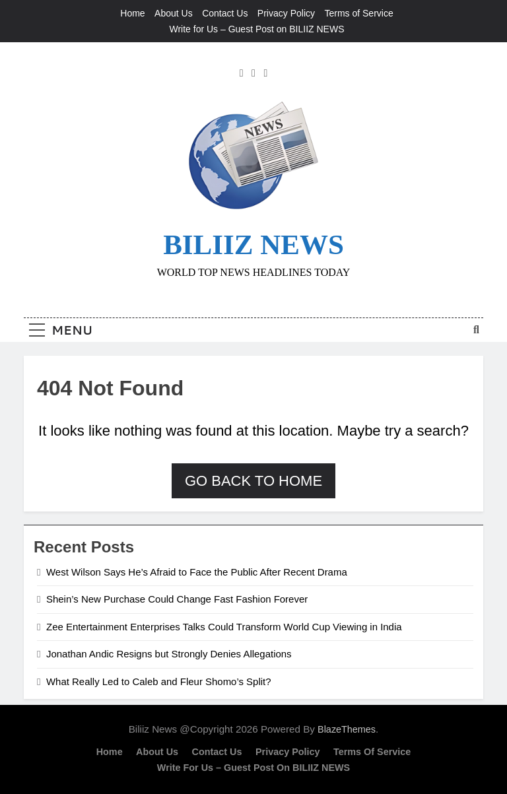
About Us (173, 13)
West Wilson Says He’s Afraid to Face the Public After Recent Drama (196, 572)
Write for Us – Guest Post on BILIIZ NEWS (256, 29)
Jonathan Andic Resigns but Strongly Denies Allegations (169, 653)
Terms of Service (358, 13)
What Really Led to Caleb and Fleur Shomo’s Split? (158, 681)
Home (132, 13)
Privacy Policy (286, 13)
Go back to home (253, 481)
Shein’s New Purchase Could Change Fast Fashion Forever (177, 599)
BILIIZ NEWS (253, 244)
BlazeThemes (347, 729)
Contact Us (225, 13)
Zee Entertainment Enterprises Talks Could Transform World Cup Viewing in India (224, 626)
